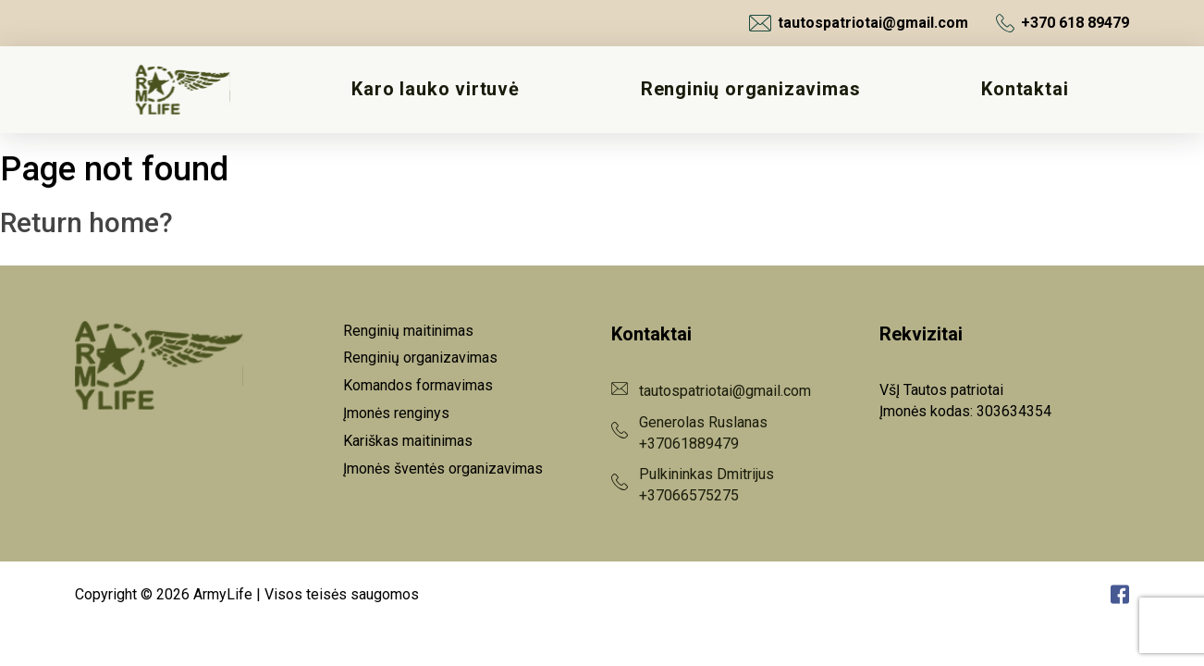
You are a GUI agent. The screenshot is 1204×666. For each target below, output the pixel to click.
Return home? (86, 222)
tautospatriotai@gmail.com (858, 23)
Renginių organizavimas (751, 89)
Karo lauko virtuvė (435, 89)
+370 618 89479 (1062, 23)
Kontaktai (1024, 89)
